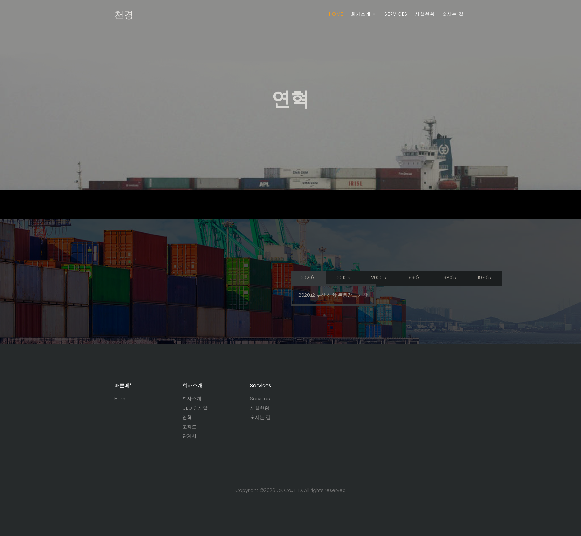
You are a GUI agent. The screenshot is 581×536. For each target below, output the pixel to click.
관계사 (189, 436)
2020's (308, 277)
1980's (449, 277)
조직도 (189, 426)
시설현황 (425, 14)
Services (395, 14)
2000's (378, 277)
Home (336, 14)
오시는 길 (453, 14)
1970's (484, 277)
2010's (343, 277)
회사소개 (361, 14)
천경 (123, 15)
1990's (414, 277)
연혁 (187, 417)
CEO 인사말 (195, 408)
